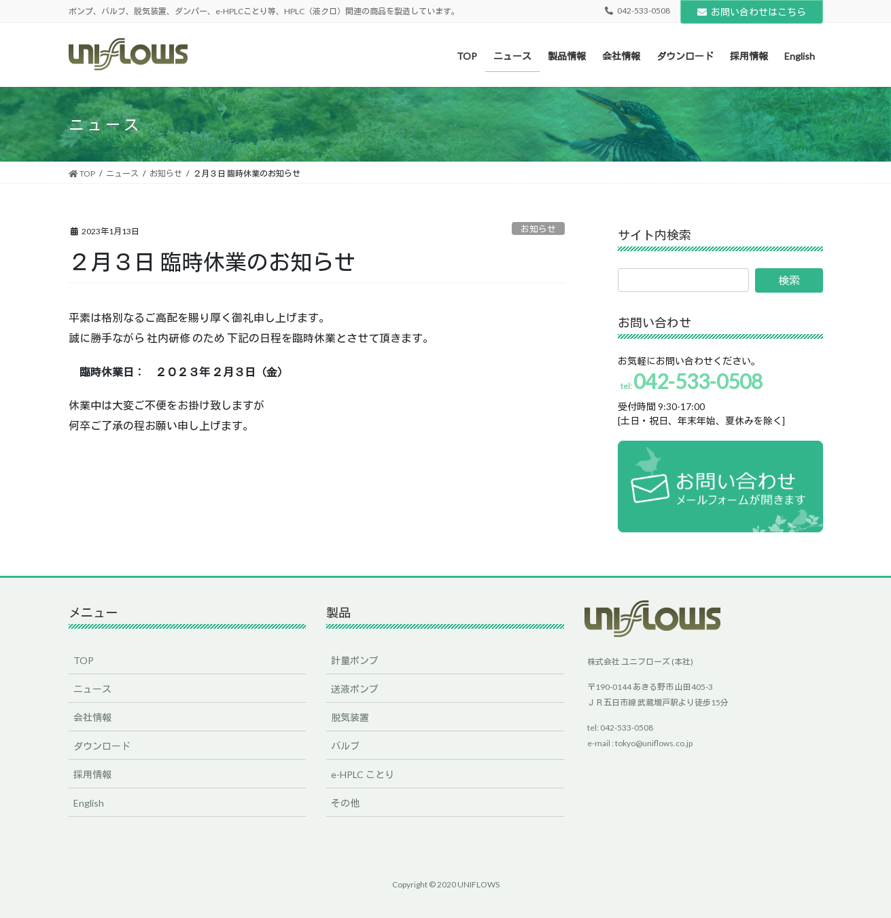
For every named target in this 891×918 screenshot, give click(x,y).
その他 (345, 803)
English (88, 803)
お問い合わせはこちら (751, 12)
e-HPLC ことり (362, 774)
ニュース (92, 689)
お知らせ (538, 228)
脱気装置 (350, 717)
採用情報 (92, 774)
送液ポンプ (355, 689)
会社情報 (92, 717)
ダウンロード (101, 746)
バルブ (345, 746)
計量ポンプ (355, 660)
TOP (83, 660)
